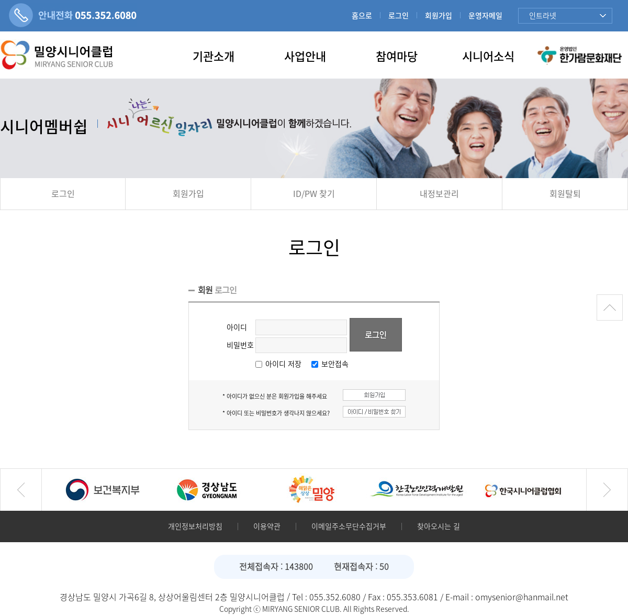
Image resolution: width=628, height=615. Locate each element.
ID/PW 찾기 (314, 194)
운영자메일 (485, 15)
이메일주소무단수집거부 (348, 526)
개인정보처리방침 (195, 526)
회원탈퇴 (565, 194)
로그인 (398, 15)
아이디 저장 (283, 364)
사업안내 (305, 56)
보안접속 (335, 364)
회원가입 (438, 15)
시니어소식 (488, 56)
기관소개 (213, 56)
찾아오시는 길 (438, 526)
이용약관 (267, 526)
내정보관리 (439, 194)
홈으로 (362, 15)
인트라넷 (542, 15)
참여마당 (397, 56)
